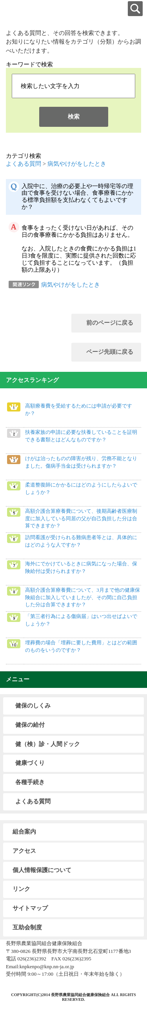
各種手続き (30, 782)
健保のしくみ (33, 705)
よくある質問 (23, 164)
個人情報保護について (42, 870)
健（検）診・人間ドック (47, 744)
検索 (74, 116)
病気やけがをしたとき (76, 164)
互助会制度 (27, 927)
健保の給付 (30, 725)
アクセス (24, 851)
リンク (21, 889)
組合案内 (24, 831)
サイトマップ (30, 908)
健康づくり (30, 763)
